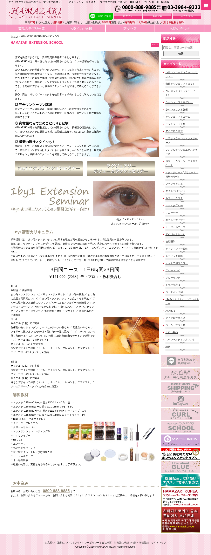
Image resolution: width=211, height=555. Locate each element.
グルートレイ (172, 270)
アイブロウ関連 (174, 131)
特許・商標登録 (140, 542)
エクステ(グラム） (175, 191)
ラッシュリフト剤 (175, 124)
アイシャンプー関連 (176, 248)
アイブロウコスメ (175, 317)
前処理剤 (170, 241)
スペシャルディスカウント (180, 339)
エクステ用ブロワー (176, 263)
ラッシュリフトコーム (177, 116)
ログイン (128, 16)
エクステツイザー (175, 219)
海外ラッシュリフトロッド (180, 83)
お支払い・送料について (58, 542)
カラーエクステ (174, 198)
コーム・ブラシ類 (175, 325)
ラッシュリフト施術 (176, 109)
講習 (167, 346)
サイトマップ (158, 542)
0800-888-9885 (56, 491)
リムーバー (171, 212)
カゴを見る (187, 16)
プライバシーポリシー (87, 542)
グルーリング (172, 277)
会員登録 (157, 16)
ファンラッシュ (174, 183)
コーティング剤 (174, 292)
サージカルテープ (175, 227)
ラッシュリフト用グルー (179, 102)
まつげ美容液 (172, 284)
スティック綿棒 (174, 256)
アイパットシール (175, 234)
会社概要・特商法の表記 (115, 542)
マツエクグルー (174, 205)
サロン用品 (171, 332)
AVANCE (170, 310)
